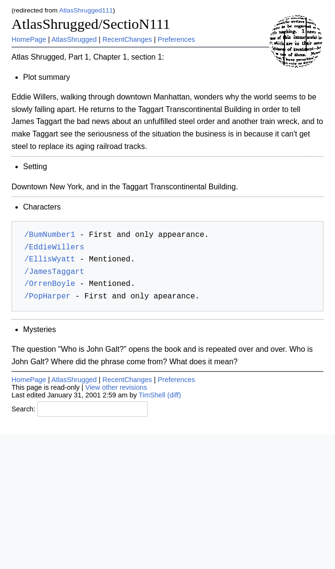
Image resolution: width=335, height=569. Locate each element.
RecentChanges (127, 39)
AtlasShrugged (74, 39)
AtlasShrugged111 (86, 10)
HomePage (29, 39)
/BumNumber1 (50, 235)
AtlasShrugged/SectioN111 (91, 24)
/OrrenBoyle (50, 284)
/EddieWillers (55, 247)
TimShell (152, 395)
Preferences (176, 39)
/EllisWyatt (50, 259)
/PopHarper (48, 296)
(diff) (174, 395)
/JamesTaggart (55, 272)
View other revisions (116, 387)
